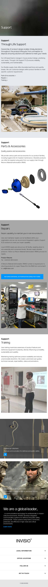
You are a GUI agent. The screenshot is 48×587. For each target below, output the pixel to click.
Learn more (7, 527)
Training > (4, 80)
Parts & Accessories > (8, 75)
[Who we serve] (5, 496)
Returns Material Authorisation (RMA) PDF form (22, 286)
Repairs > (4, 78)
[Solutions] (5, 454)
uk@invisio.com (8, 278)
